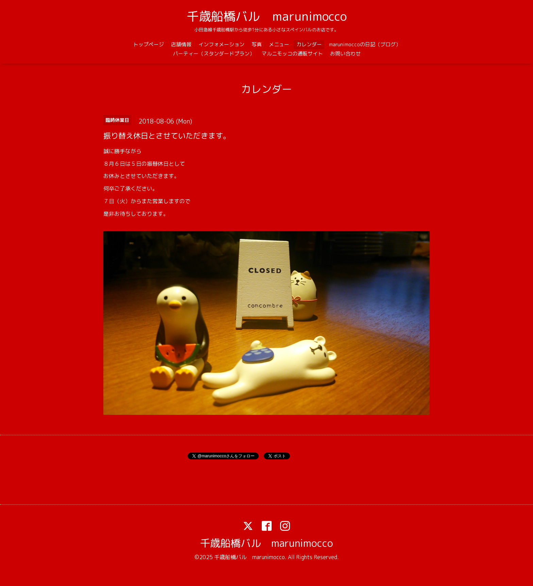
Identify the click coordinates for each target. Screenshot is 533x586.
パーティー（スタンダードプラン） (214, 53)
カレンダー (309, 44)
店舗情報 (181, 44)
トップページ (148, 44)
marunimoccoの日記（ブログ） (365, 44)
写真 (257, 44)
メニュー (279, 44)
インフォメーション (221, 44)
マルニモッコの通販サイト (292, 53)
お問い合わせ (345, 53)
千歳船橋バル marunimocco (267, 16)
